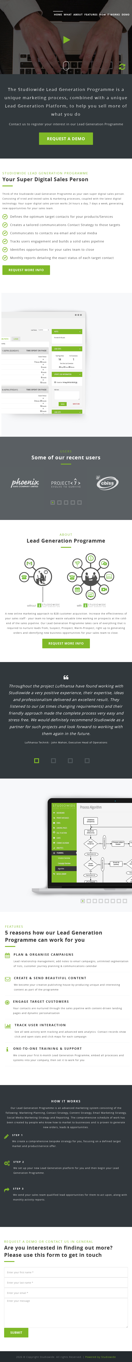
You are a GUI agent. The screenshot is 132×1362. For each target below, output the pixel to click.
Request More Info (26, 270)
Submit (16, 1333)
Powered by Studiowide (100, 1357)
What (68, 14)
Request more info (66, 643)
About (78, 14)
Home (58, 14)
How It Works (109, 14)
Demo (126, 14)
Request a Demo (66, 139)
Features (91, 14)
